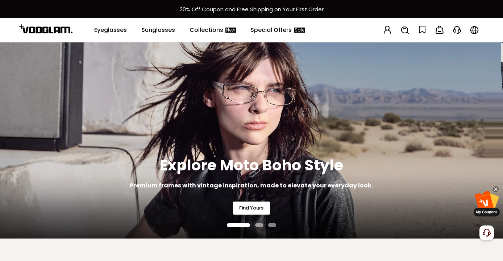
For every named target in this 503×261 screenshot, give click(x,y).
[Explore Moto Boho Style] (251, 140)
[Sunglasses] (158, 30)
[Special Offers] (277, 30)
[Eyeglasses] (110, 30)
